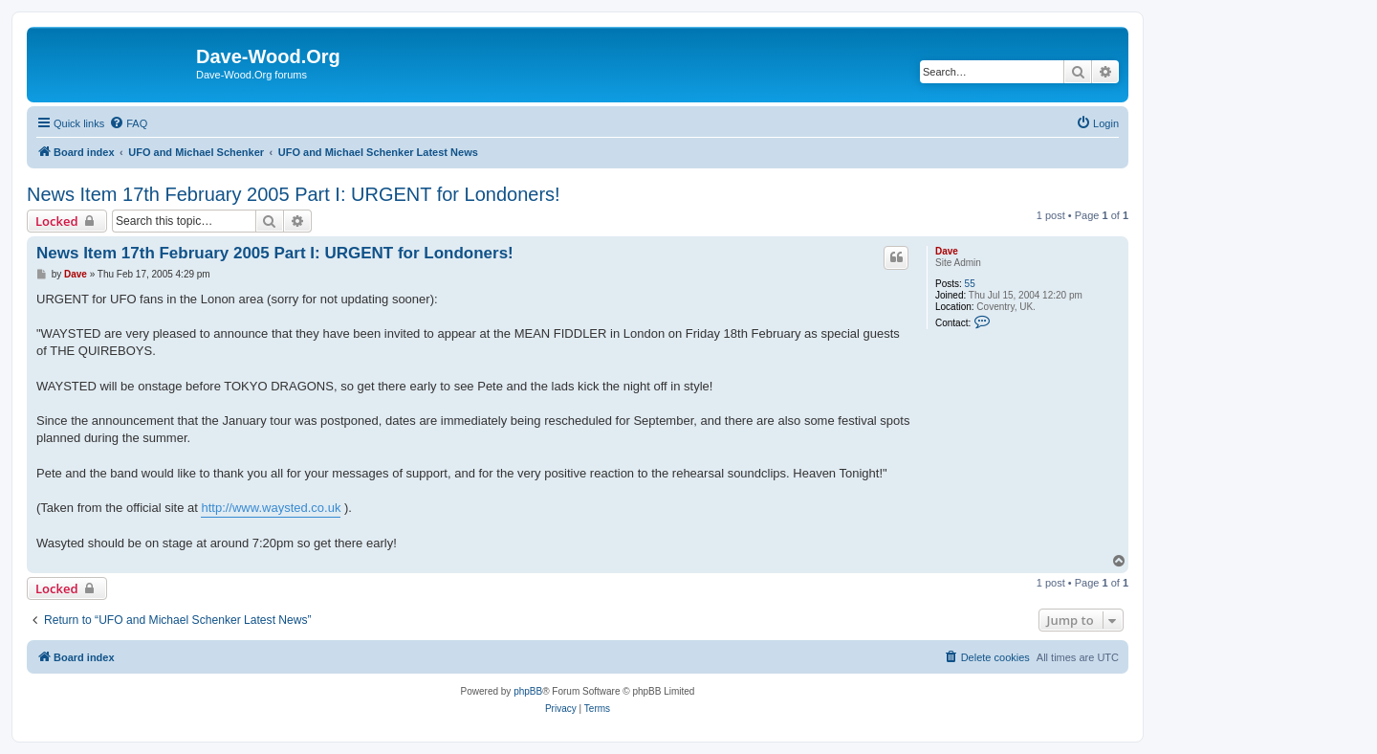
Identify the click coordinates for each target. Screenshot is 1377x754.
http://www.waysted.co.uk (270, 507)
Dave (946, 251)
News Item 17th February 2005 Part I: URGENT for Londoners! (293, 194)
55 (970, 283)
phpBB (528, 691)
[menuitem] (128, 123)
